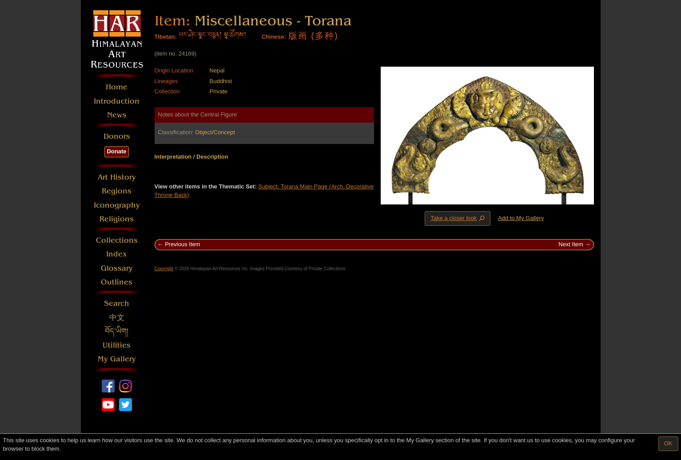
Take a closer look (458, 218)
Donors (117, 136)
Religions (117, 219)
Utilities (117, 345)
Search (116, 303)
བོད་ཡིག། (116, 331)
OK (668, 443)
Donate (116, 151)
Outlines (116, 282)
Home (116, 87)
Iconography (117, 205)
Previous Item (182, 244)
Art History (117, 177)
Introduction (116, 101)
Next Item (570, 244)
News (117, 115)
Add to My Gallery (521, 218)
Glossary (117, 268)
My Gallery (117, 359)
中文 (116, 317)
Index (116, 254)
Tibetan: (166, 36)
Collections (117, 240)
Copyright (164, 268)
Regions (116, 191)
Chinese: (274, 36)
